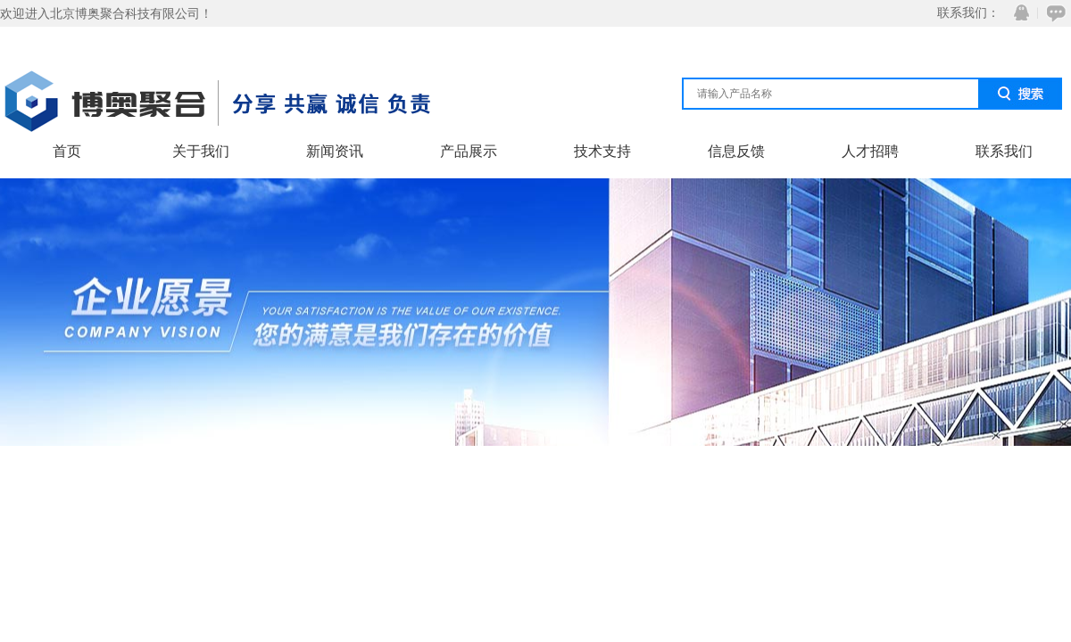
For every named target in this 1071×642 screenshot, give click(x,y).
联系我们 (1004, 151)
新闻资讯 (334, 151)
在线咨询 (1053, 13)
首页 (67, 151)
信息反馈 (736, 151)
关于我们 (200, 151)
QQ (1017, 13)
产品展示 (468, 151)
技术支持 (602, 151)
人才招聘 (870, 151)
